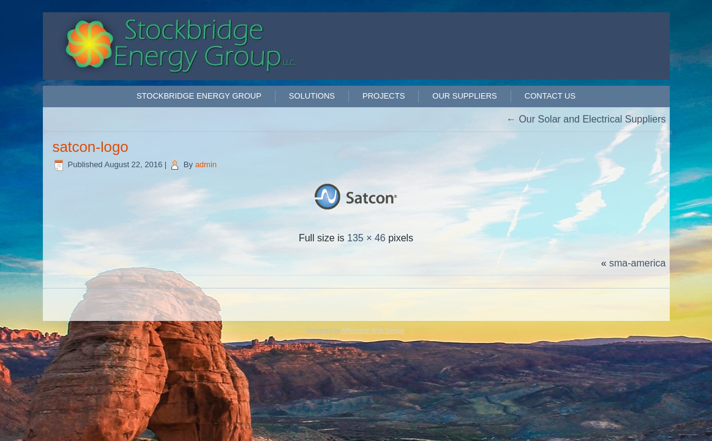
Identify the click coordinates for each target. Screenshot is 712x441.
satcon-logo (91, 146)
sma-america (637, 263)
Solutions (312, 95)
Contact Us (550, 95)
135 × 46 (366, 238)
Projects (383, 95)
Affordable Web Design (373, 330)
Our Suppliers (464, 95)
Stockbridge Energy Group (199, 95)
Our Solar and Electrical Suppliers (586, 119)
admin (206, 164)
